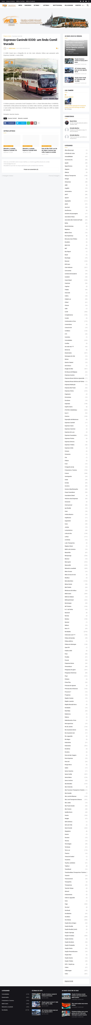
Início (20, 5)
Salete (76, 768)
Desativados (76, 353)
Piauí (76, 676)
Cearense (76, 283)
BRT (76, 248)
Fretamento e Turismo (76, 470)
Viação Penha (76, 948)
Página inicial (7, 36)
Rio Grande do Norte (76, 730)
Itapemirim (76, 521)
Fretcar (76, 473)
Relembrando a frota (76, 720)
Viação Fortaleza (76, 936)
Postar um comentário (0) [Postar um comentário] (31, 169)
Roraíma (76, 752)
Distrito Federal (76, 362)
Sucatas (76, 837)
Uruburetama (76, 895)
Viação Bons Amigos (76, 923)
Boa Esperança (76, 236)
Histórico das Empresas (76, 499)
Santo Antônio (76, 780)
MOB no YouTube (20, 1)
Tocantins (76, 860)
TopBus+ (76, 866)
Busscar (76, 261)
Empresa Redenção (76, 385)
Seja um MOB (69, 5)
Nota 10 (76, 628)
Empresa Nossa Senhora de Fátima (76, 381)
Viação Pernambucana (76, 951)
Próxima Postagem (54, 175)
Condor (76, 318)
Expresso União (76, 448)
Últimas (36, 5)
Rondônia (76, 749)
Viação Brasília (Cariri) (76, 929)
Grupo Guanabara (76, 492)
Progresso (76, 695)
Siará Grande (76, 828)
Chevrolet (76, 293)
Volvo (76, 974)
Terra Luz (76, 850)
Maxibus (76, 578)
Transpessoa (76, 885)
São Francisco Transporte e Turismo (76, 790)
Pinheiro (76, 679)
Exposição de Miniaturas (76, 419)
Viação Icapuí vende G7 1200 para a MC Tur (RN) (80, 79)
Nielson (76, 625)
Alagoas (76, 169)
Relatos (76, 717)
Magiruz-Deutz (76, 546)
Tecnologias (76, 844)
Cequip (76, 290)
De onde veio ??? (76, 347)
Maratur (76, 559)
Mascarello (76, 565)
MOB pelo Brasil (76, 600)
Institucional (57, 5)
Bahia (76, 223)
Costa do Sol (76, 328)
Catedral (76, 277)
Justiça (76, 527)
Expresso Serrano (76, 442)
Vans (76, 901)
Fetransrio (76, 454)
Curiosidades (76, 340)
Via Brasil (76, 910)
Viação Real (76, 955)
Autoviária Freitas (76, 217)
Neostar (76, 622)
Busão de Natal (69, 97)
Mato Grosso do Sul (76, 575)
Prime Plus (76, 682)
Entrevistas (76, 397)
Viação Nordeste (76, 942)
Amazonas (76, 182)
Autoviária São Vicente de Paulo (76, 220)
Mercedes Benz (76, 581)
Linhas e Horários (10, 1)
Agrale (76, 163)
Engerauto (76, 394)
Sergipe (76, 818)
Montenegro (76, 603)
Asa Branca (76, 210)
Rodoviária (76, 742)
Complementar (76, 315)
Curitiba (76, 343)
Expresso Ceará (76, 426)
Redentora (76, 714)
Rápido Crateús (76, 698)
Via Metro (76, 917)
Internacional (76, 505)
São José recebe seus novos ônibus (80, 1004)
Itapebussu (76, 518)
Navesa (76, 616)
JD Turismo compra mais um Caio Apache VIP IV (81, 70)
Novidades (76, 632)
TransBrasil (76, 869)
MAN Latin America (76, 549)
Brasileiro (76, 242)
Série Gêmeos (76, 822)
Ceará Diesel (76, 280)
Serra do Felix (76, 825)
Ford (76, 464)
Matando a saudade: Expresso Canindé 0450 (30, 149)
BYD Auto (76, 264)
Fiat (76, 457)
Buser (76, 255)
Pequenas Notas (76, 663)
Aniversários (76, 191)
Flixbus (76, 461)
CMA (76, 309)
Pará (76, 654)
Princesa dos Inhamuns (76, 689)
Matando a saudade (23, 118)
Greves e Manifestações (76, 489)
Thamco (76, 853)
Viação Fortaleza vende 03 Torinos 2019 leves (81, 60)
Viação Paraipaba (76, 945)
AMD (76, 185)
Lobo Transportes (76, 543)
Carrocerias (76, 271)
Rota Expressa (76, 758)
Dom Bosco (76, 366)
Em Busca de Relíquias (76, 372)
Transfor (76, 875)
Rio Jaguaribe (76, 736)
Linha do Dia (76, 533)
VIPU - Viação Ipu (76, 964)
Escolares (76, 400)
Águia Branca (76, 166)
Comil (76, 312)
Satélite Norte (76, 812)
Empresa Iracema (76, 375)
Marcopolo (76, 562)
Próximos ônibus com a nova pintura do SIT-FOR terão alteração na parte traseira (80, 1013)
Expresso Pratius (76, 438)
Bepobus (76, 229)
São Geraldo (76, 793)
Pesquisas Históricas (76, 673)
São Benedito (76, 784)
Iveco (76, 524)
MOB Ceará (76, 594)
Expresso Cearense (76, 429)
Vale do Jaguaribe (76, 898)
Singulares (76, 831)
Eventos (76, 416)
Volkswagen (76, 971)
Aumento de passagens (76, 214)
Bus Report (76, 252)
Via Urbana (76, 920)
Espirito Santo (76, 407)
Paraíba (76, 657)
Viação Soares (76, 958)
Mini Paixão (76, 587)
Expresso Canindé (17, 36)
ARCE (76, 204)
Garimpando (76, 476)
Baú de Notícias (76, 226)
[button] (83, 5)
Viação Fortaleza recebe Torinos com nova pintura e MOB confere (79, 995)
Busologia (76, 258)
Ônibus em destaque (76, 644)
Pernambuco (76, 666)
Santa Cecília (76, 774)
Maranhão (76, 552)
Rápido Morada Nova (76, 704)
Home (3, 1)
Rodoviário (76, 746)
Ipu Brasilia (76, 508)
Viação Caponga (76, 933)
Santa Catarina (76, 771)
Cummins (76, 337)
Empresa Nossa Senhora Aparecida (76, 378)
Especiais (76, 404)
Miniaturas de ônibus (76, 590)
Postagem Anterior (8, 175)
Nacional (76, 613)
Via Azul (76, 907)
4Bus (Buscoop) (76, 150)
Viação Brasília (76, 926)
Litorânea (76, 540)
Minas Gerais (76, 584)
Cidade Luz (76, 299)
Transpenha (76, 882)
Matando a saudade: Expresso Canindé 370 (10, 149)
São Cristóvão (76, 787)
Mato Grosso (76, 571)
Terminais (76, 847)
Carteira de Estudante (76, 274)
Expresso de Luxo (76, 432)
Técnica (76, 841)
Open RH (76, 647)
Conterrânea (76, 324)
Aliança (76, 172)
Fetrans (76, 451)
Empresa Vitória (76, 391)
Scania (76, 815)
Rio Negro (76, 739)
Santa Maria (76, 777)
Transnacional (76, 879)
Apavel (76, 198)
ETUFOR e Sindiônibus (76, 410)
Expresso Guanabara (76, 435)
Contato (78, 5)
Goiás (76, 480)
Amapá (76, 179)
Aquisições (76, 201)
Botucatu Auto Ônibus (76, 239)
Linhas (76, 537)
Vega (76, 904)
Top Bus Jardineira (76, 863)
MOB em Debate (76, 597)
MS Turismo (76, 606)
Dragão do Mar (76, 369)
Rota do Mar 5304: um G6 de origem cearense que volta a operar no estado (49, 150)
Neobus (76, 619)
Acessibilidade (76, 157)
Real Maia (76, 711)
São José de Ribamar (76, 796)
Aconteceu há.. (76, 160)
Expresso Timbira (76, 445)
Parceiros (28, 5)
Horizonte (76, 502)
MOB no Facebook (30, 1)
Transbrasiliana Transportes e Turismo (76, 872)
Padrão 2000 (76, 651)
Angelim (76, 188)
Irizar (76, 511)
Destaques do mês (76, 356)
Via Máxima (76, 913)
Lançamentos (76, 530)
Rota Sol (76, 761)
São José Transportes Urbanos (76, 799)
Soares (76, 834)
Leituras (46, 5)
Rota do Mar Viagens (76, 755)
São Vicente (76, 809)
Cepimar (76, 286)
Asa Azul (76, 207)
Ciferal (76, 302)
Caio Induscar (76, 267)
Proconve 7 (76, 692)
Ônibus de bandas (76, 638)
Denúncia (76, 350)
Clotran (76, 305)
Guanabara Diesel (76, 495)
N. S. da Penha (76, 609)
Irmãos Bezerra (76, 514)
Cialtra (76, 296)
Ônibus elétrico (76, 641)
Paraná (76, 660)
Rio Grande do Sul (76, 733)
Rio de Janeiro (76, 727)
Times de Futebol (76, 857)
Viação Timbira (76, 961)
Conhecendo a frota (76, 321)
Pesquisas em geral (76, 670)
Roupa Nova (76, 765)
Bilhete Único (76, 233)
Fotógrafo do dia (76, 467)
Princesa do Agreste (76, 686)
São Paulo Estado (76, 806)
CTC (76, 334)
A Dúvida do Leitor (76, 153)
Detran (76, 359)
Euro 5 (76, 413)
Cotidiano (76, 331)
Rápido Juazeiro (76, 701)
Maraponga (76, 556)
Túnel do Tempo (76, 888)
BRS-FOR (76, 245)
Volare (76, 967)
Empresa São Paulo (76, 388)
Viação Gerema (76, 939)
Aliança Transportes (76, 176)
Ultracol (76, 891)
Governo (76, 486)
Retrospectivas (76, 724)
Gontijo (76, 483)
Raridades (76, 708)
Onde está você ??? (76, 635)
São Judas (76, 803)
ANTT (76, 194)
